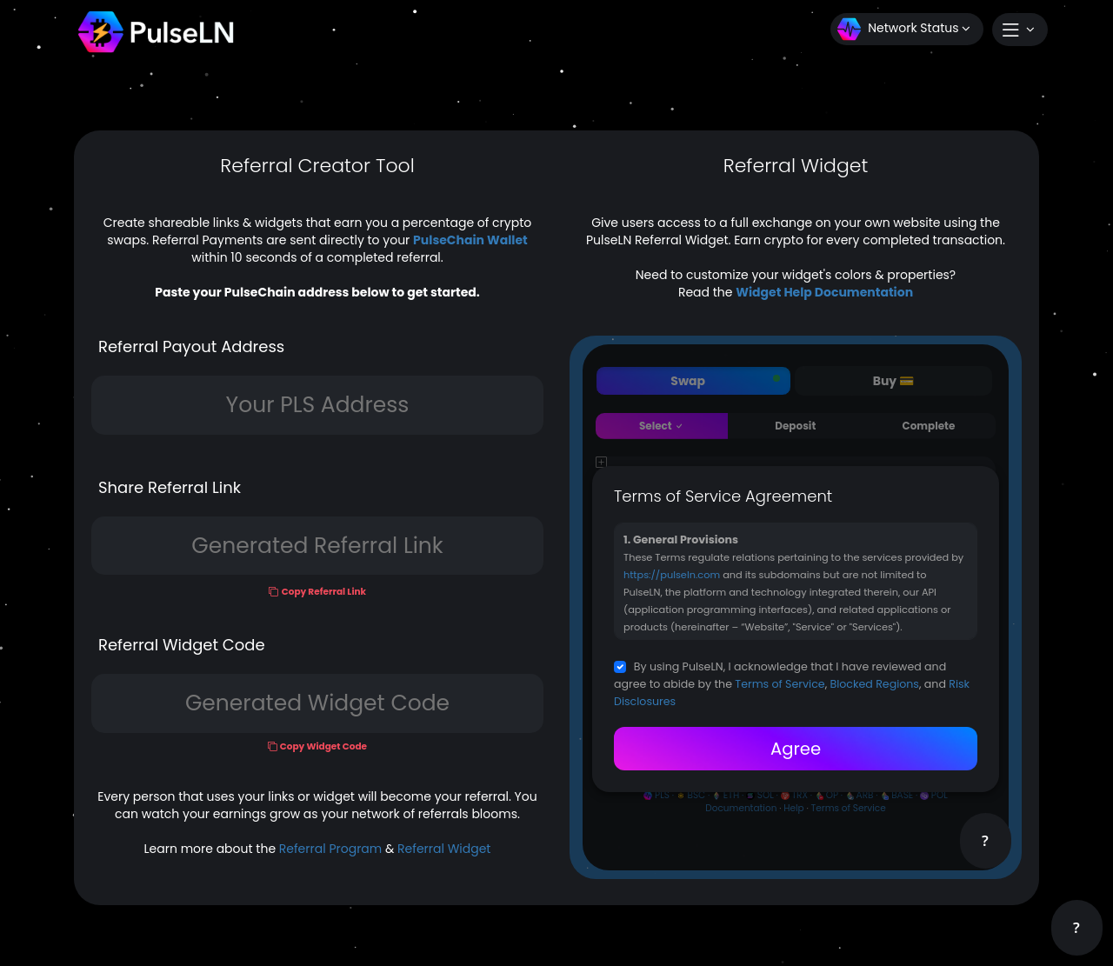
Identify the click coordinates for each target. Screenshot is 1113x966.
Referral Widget (443, 848)
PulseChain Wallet (470, 240)
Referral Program (330, 848)
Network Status (903, 29)
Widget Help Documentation (824, 292)
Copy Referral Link (324, 591)
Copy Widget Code (323, 746)
